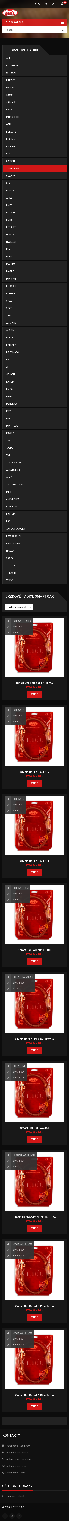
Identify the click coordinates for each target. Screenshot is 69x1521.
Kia (8, 249)
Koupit (34, 694)
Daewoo (11, 80)
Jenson (10, 374)
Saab (9, 300)
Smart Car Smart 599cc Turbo (34, 1306)
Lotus (9, 389)
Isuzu (9, 95)
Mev (8, 411)
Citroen (11, 73)
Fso (8, 521)
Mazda (10, 271)
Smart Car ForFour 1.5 (34, 772)
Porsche (11, 131)
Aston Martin (14, 484)
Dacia (9, 337)
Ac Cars (11, 323)
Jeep (8, 367)
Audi (8, 58)
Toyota (10, 565)
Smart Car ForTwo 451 (34, 1128)
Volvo (10, 580)
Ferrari (10, 87)
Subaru (10, 175)
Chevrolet (12, 499)
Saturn (10, 161)
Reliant (10, 146)
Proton (10, 139)
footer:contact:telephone (18, 1459)
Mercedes (12, 403)
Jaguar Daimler (15, 528)
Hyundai (11, 242)
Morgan (11, 278)
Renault (11, 227)
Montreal (12, 425)
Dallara (11, 345)
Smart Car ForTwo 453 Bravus (34, 1039)
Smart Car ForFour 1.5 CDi (34, 950)
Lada (9, 109)
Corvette (12, 506)
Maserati (11, 264)
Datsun (10, 212)
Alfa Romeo (13, 470)
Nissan (10, 550)
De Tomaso (12, 352)
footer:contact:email (15, 1466)
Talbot (10, 447)
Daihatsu (11, 514)
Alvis (9, 477)
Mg (8, 418)
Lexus (9, 256)
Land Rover (13, 543)
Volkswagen (13, 462)
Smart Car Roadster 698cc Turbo (34, 1217)
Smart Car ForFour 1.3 (34, 861)
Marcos (11, 396)
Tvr (8, 455)
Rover (9, 153)
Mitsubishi (12, 117)
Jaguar (10, 102)
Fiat (8, 359)
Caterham (12, 65)
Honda (10, 234)
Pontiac (11, 293)
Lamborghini (13, 536)
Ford (9, 220)
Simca (9, 315)
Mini (8, 492)
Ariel (9, 197)
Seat (9, 308)
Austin (10, 330)
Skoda (10, 558)
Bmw (9, 205)
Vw (8, 440)
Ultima (10, 190)
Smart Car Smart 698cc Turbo (34, 1395)
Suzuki (10, 183)
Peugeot (11, 286)
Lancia (10, 381)
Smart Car (12, 168)
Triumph (11, 573)
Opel (9, 124)
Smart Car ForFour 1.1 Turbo (34, 683)
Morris (10, 433)
